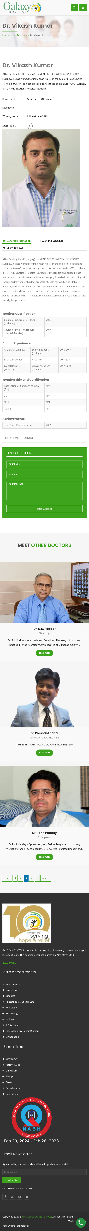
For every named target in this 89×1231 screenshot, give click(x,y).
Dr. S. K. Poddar (45, 629)
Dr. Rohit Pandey (44, 833)
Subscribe (11, 1180)
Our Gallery (11, 1071)
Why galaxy (11, 1059)
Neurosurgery (13, 984)
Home (6, 35)
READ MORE (9, 963)
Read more (44, 653)
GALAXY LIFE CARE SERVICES (37, 1217)
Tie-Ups (10, 1077)
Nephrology (12, 1014)
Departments (13, 1088)
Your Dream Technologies (16, 1226)
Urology (10, 1019)
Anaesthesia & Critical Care (44, 738)
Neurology (44, 633)
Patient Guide (13, 1065)
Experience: (8, 108)
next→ (45, 878)
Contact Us (12, 1094)
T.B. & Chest (12, 1025)
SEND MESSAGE (44, 509)
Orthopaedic (44, 838)
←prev (7, 878)
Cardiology (11, 990)
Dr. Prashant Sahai (45, 733)
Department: (9, 99)
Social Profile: (9, 126)
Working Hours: (10, 116)
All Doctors (20, 35)
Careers (10, 1082)
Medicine (10, 996)
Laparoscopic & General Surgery (22, 1031)
